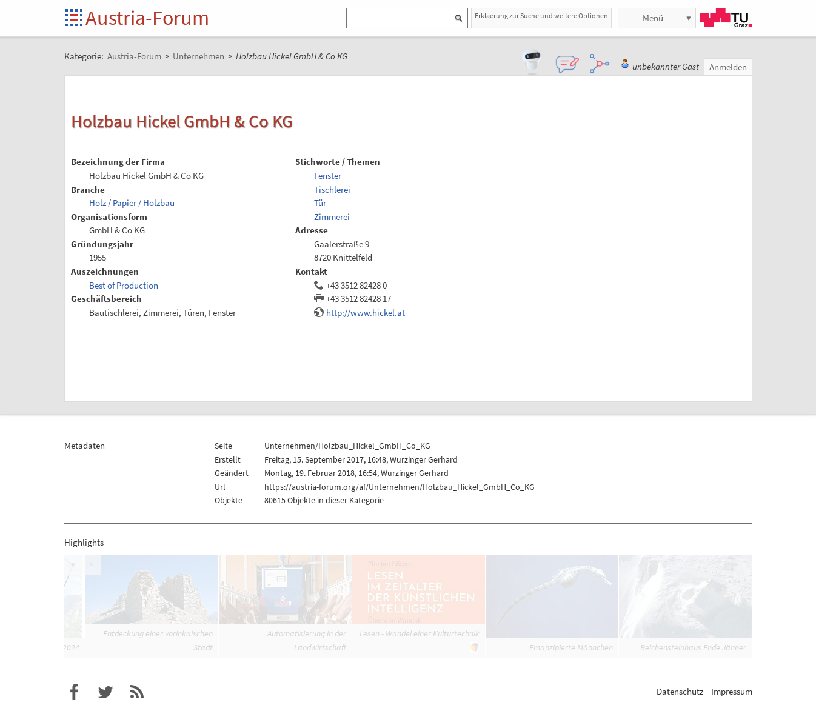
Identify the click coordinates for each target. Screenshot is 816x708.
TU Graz (726, 17)
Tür (320, 203)
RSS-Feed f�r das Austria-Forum (137, 692)
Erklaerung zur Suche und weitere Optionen (541, 15)
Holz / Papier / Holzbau (132, 203)
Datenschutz (680, 691)
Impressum (731, 691)
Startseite (74, 18)
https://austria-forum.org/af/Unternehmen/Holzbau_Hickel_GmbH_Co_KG (399, 486)
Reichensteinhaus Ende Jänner (693, 647)
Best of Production (123, 285)
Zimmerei (332, 216)
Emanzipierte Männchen (571, 647)
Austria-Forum (147, 17)
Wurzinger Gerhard (424, 459)
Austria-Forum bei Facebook (74, 692)
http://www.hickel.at (365, 312)
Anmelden (728, 67)
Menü (653, 18)
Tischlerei (332, 189)
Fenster (327, 175)
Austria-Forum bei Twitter (105, 692)
